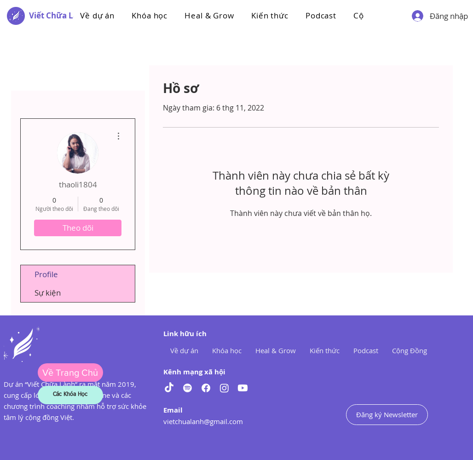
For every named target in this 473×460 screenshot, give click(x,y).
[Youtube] (242, 388)
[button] (149, 15)
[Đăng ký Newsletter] (387, 414)
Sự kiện (48, 292)
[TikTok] (169, 388)
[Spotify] (187, 388)
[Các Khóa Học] (70, 395)
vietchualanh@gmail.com (203, 421)
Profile (46, 274)
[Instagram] (224, 388)
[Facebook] (206, 388)
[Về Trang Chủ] (70, 372)
